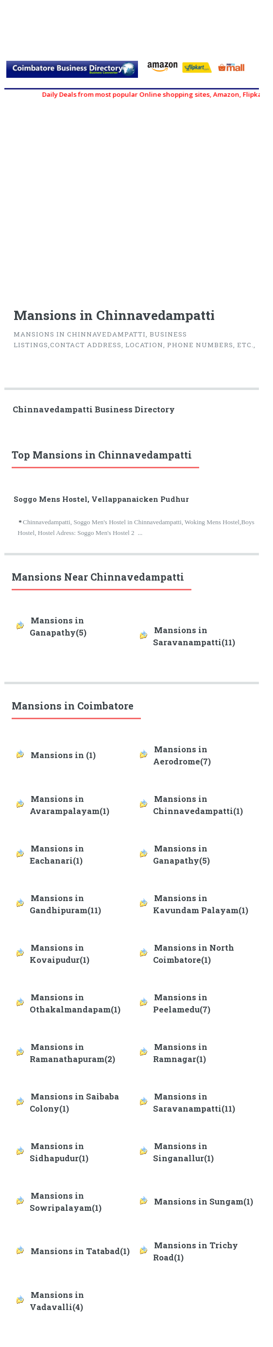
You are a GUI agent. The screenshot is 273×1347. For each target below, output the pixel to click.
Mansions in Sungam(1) (203, 1201)
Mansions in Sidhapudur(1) (59, 1152)
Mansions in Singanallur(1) (183, 1152)
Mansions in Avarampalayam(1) (69, 805)
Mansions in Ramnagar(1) (180, 1053)
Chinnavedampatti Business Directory (94, 409)
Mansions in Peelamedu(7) (181, 1003)
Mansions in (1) (63, 755)
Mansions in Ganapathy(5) (58, 626)
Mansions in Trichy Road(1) (195, 1251)
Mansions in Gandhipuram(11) (65, 904)
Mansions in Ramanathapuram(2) (72, 1053)
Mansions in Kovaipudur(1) (59, 953)
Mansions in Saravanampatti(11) (194, 636)
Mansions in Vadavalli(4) (57, 1301)
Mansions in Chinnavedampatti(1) (198, 805)
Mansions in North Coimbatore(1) (193, 953)
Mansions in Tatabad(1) (80, 1251)
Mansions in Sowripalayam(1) (66, 1201)
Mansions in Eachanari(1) (57, 854)
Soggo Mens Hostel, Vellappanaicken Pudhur (101, 499)
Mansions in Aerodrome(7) (182, 755)
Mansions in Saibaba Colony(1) (74, 1102)
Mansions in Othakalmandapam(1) (75, 1003)
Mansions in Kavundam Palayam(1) (200, 904)
